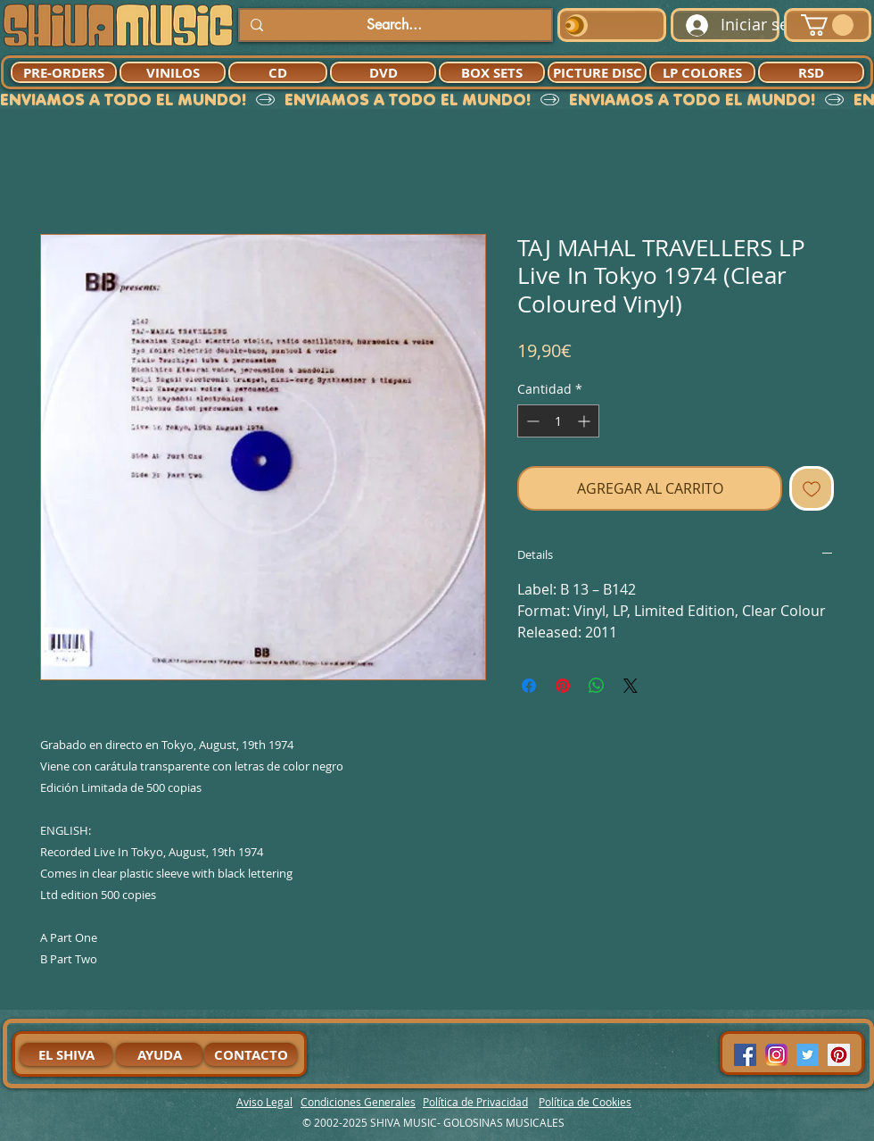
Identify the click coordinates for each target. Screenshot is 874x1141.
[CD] (277, 72)
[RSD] (811, 72)
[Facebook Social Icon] (745, 1055)
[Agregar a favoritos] (811, 488)
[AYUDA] (159, 1054)
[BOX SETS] (492, 72)
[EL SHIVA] (66, 1054)
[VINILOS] (173, 72)
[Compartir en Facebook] (529, 685)
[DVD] (383, 72)
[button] (827, 25)
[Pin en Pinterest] (562, 685)
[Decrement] (531, 421)
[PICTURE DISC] (597, 72)
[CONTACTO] (250, 1054)
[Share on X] (630, 685)
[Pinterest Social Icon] (839, 1055)
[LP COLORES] (702, 72)
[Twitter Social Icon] (807, 1055)
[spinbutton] (558, 421)
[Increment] (585, 421)
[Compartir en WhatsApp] (596, 685)
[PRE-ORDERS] (64, 72)
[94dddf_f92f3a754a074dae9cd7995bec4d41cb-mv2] (776, 1055)
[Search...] (394, 25)
